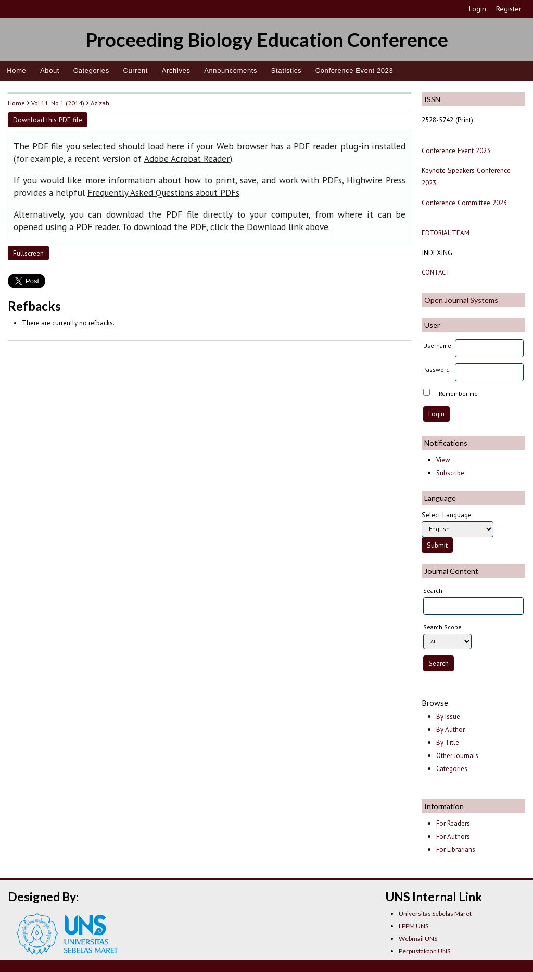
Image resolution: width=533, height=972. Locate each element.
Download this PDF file (47, 119)
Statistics (286, 70)
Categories (91, 70)
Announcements (230, 70)
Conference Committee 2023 (464, 202)
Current (135, 70)
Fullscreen (28, 253)
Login (477, 9)
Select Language (447, 515)
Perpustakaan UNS (424, 951)
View (443, 460)
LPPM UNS (413, 926)
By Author (450, 729)
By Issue (448, 716)
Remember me (458, 393)
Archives (176, 70)
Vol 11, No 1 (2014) (57, 102)
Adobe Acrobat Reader (187, 159)
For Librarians (455, 849)
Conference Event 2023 (354, 70)
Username (437, 345)
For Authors (453, 836)
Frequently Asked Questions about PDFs (163, 192)
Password (436, 369)
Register (509, 9)
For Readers (453, 823)
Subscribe (450, 473)
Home (16, 70)
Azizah (100, 102)
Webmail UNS (418, 938)
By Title (447, 742)
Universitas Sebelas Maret (435, 913)
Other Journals (457, 755)
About (49, 70)
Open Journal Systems (461, 300)
